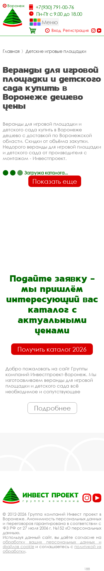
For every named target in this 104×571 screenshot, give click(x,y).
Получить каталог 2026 (52, 349)
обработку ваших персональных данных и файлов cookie (52, 544)
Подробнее (52, 408)
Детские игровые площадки (56, 51)
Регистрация (76, 30)
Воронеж (16, 5)
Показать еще (54, 181)
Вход (56, 30)
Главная (11, 51)
